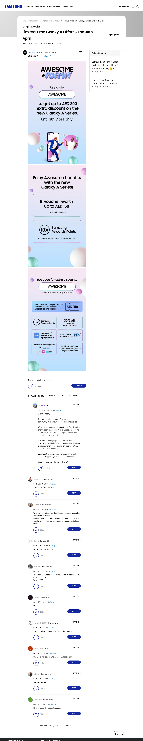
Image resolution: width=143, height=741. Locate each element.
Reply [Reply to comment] (74, 467)
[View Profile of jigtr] (35, 541)
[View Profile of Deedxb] (36, 649)
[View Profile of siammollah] (38, 700)
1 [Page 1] (58, 396)
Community (29, 6)
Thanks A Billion (67, 6)
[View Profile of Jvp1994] (37, 597)
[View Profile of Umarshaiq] (42, 406)
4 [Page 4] (69, 396)
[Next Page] (76, 396)
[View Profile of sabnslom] (37, 674)
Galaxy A (48, 56)
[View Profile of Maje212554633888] (40, 623)
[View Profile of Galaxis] (36, 505)
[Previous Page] (51, 396)
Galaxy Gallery (40, 6)
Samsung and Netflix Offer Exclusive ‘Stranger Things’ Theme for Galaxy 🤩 (105, 65)
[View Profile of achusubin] (37, 567)
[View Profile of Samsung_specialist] (35, 52)
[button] (82, 51)
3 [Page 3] (65, 396)
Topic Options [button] (113, 35)
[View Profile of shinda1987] (38, 479)
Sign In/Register (124, 6)
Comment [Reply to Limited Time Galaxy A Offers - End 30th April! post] (78, 386)
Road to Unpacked (53, 6)
